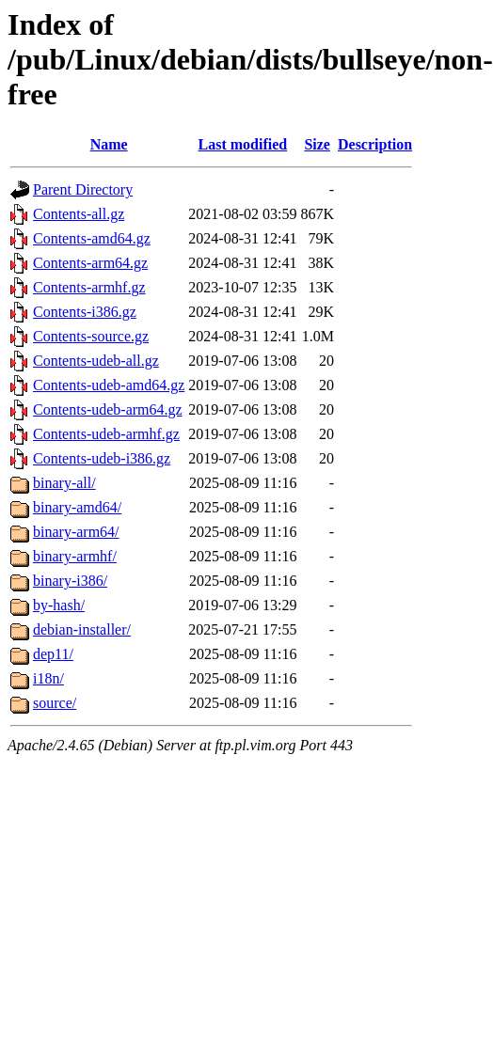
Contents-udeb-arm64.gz (108, 409)
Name (109, 144)
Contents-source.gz (91, 336)
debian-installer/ (82, 629)
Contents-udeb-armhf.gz (106, 434)
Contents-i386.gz (84, 312)
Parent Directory (83, 189)
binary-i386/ (70, 581)
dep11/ (53, 654)
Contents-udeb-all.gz (96, 361)
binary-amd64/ (77, 507)
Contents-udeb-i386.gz (101, 458)
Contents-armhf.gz (89, 287)
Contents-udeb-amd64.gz (108, 385)
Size (317, 144)
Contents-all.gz (78, 214)
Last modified (243, 144)
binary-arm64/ (76, 532)
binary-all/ (64, 483)
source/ (54, 703)
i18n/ (48, 678)
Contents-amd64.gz (92, 238)
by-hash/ (59, 605)
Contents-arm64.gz (90, 263)
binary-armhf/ (75, 556)
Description (375, 144)
